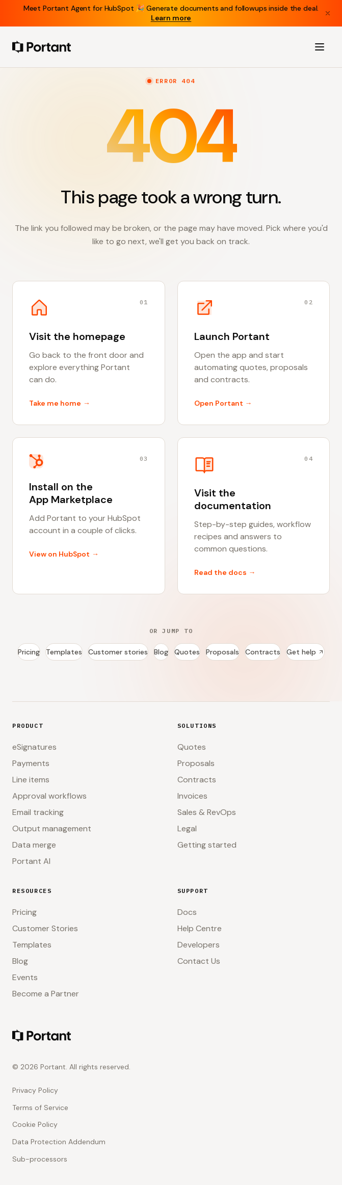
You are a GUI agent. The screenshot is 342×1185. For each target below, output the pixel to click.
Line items (30, 779)
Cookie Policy (35, 1124)
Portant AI (31, 861)
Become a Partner (45, 993)
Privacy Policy (35, 1090)
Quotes (187, 651)
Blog (161, 651)
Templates (64, 651)
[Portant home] (41, 47)
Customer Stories (45, 928)
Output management (51, 828)
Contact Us (198, 961)
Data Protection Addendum (59, 1141)
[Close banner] (328, 13)
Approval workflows (49, 796)
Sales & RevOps (206, 812)
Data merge (34, 844)
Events (25, 977)
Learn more (171, 17)
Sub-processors (39, 1159)
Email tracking (38, 812)
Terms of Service (40, 1107)
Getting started (206, 844)
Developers (198, 944)
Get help (305, 651)
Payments (30, 763)
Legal (187, 828)
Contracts (262, 651)
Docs (187, 912)
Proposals (222, 651)
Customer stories (118, 651)
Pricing (29, 651)
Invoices (192, 796)
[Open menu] (319, 47)
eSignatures (34, 747)
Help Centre (199, 928)
